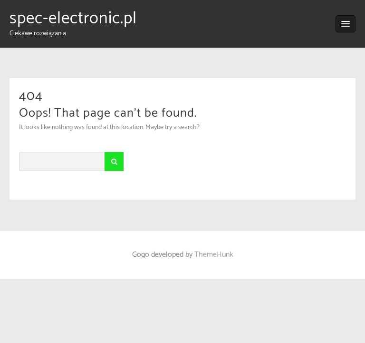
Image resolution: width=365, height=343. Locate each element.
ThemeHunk (213, 254)
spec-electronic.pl (73, 18)
